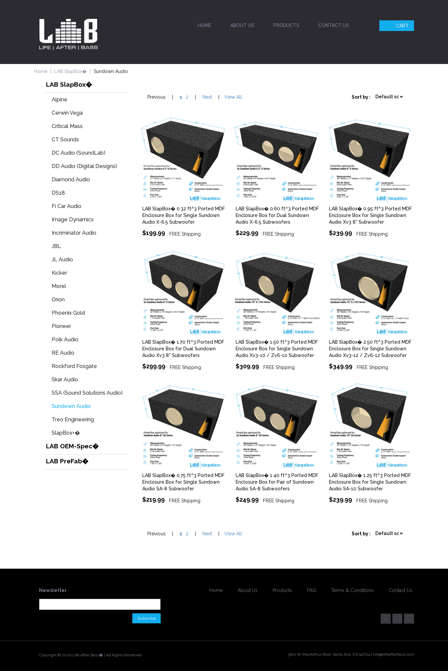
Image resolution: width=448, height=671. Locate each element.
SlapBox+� (66, 433)
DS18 (58, 193)
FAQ (311, 590)
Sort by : (361, 97)
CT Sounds (65, 139)
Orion (58, 299)
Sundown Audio (71, 406)
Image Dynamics (73, 219)
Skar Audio (65, 379)
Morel (59, 286)
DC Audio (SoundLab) (78, 153)
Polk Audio (65, 339)
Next (207, 97)
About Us (242, 25)
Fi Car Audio (66, 206)
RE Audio (63, 353)
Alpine (59, 99)
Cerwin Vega (67, 113)
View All (233, 97)
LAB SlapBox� (70, 71)
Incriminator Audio (74, 233)
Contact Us (333, 25)
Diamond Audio (71, 179)
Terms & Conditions (352, 590)
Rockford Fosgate (74, 366)
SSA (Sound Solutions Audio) (87, 393)
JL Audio (62, 259)
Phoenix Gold (68, 313)
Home (204, 25)
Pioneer (61, 326)
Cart (397, 26)
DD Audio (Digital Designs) (84, 166)
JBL (56, 246)
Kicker (59, 273)
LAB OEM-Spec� (72, 446)
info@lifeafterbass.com (393, 654)
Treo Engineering (73, 419)
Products (286, 25)
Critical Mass (67, 126)
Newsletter (53, 590)
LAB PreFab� (67, 461)
